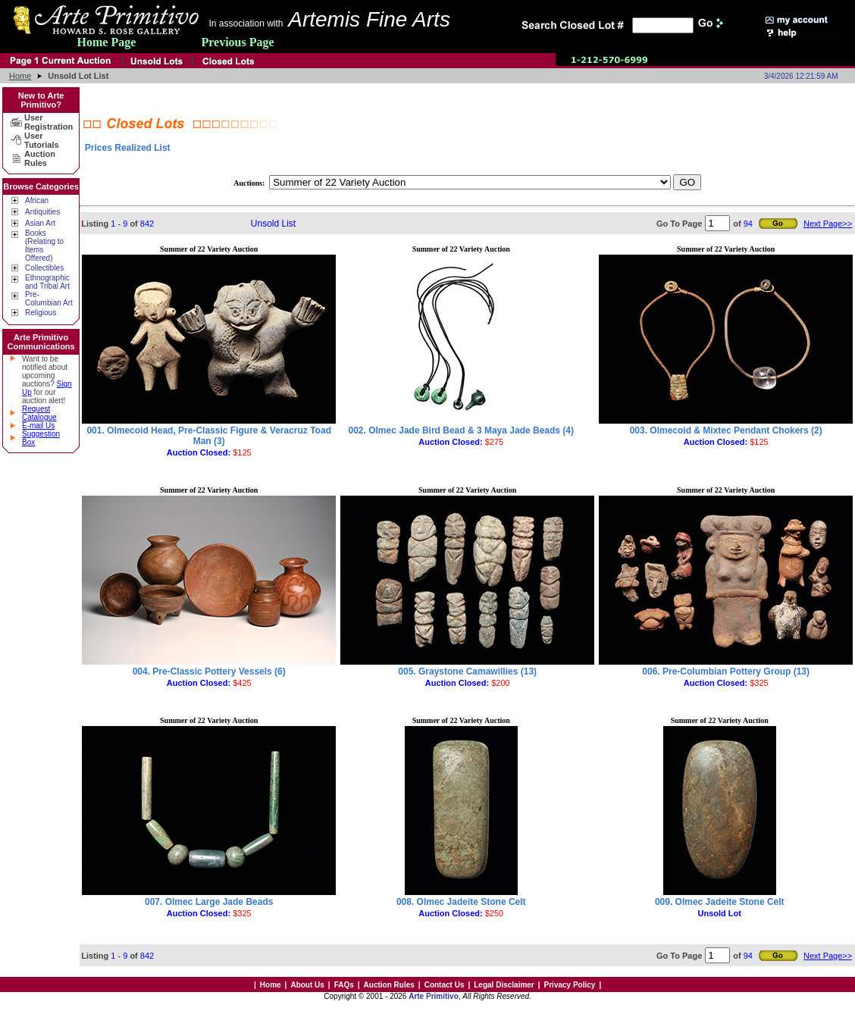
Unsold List (273, 223)
